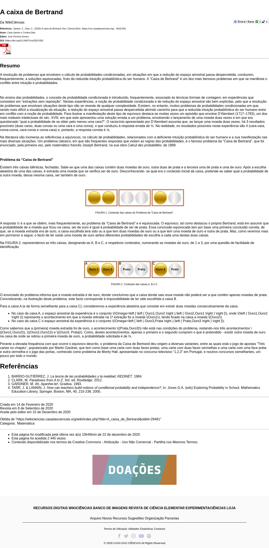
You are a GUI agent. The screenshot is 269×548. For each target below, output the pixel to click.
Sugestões (136, 518)
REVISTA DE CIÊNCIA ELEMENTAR (157, 508)
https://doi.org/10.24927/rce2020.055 (24, 40)
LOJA (231, 508)
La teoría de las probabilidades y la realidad (83, 376)
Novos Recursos (114, 518)
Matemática (25, 423)
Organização (154, 518)
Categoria (7, 423)
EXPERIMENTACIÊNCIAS (206, 508)
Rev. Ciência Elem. (71, 28)
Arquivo (95, 518)
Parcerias (172, 518)
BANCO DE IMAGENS (110, 508)
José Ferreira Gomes (18, 36)
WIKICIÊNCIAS (80, 508)
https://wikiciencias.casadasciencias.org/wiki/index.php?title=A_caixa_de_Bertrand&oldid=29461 (88, 419)
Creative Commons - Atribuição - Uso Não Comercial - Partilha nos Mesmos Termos (134, 442)
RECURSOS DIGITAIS (50, 508)
